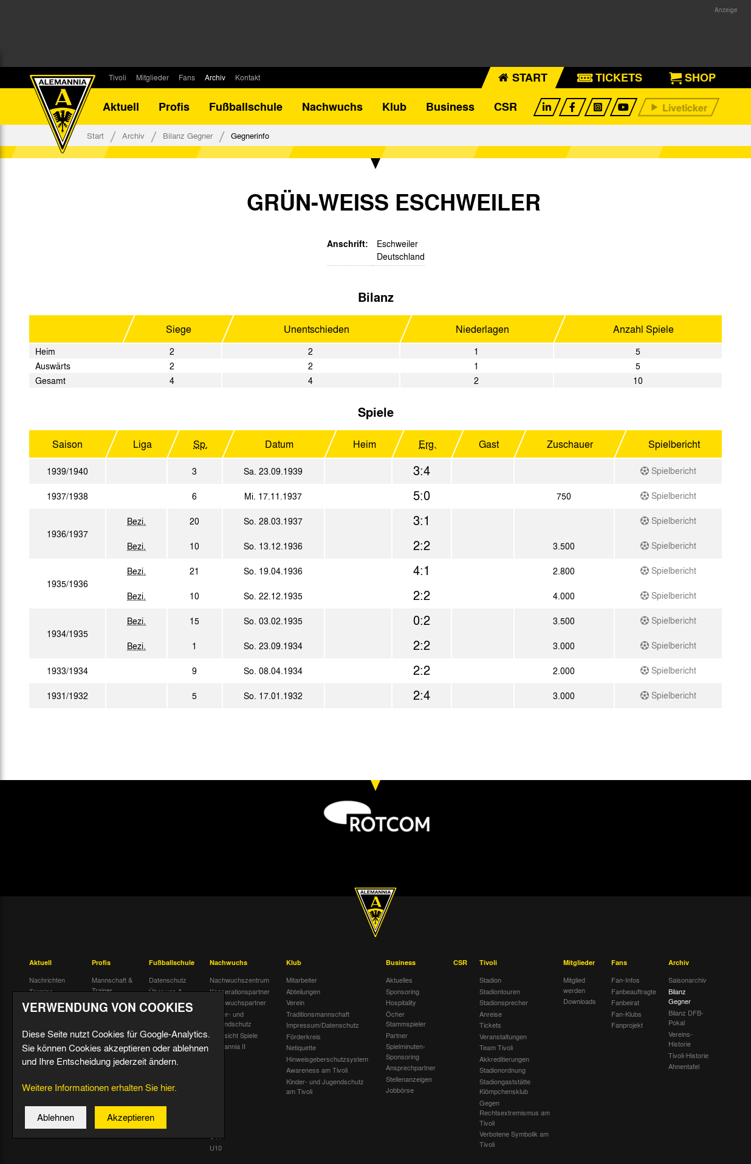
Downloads (579, 1001)
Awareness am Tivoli (317, 1070)
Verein (295, 1002)
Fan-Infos (625, 980)
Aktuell (121, 106)
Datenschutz (168, 980)
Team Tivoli (496, 1047)
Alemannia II (227, 1046)
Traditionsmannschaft (317, 1014)
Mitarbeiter (301, 980)
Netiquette (301, 1047)
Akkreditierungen (504, 1059)
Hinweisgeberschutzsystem (327, 1059)
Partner (397, 1035)
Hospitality (401, 1002)
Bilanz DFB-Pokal (686, 1018)
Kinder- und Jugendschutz (231, 1019)
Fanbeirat (625, 1002)
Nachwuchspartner (238, 1002)
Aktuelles (399, 980)
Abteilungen (303, 991)
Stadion (490, 980)
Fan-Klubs (626, 1014)
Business (450, 106)
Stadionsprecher (503, 1002)
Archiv (215, 77)
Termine (41, 991)
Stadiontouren (499, 991)
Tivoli (117, 77)
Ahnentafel (683, 1066)
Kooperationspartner (240, 991)
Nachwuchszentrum (239, 980)
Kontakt (247, 77)
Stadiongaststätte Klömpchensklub (504, 1086)
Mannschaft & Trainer (112, 985)
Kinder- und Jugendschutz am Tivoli (325, 1086)
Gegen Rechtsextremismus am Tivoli (514, 1112)
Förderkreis (303, 1036)
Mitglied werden (574, 985)
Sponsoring (402, 991)
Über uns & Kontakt (165, 996)
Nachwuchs (332, 106)
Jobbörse (400, 1090)
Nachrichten (47, 980)
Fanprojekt (627, 1025)
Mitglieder (152, 77)
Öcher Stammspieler (406, 1019)
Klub (394, 106)
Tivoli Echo (45, 1002)
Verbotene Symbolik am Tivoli (514, 1139)
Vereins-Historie (680, 1039)
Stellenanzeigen (409, 1079)
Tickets (490, 1025)
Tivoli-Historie (688, 1055)
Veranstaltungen (503, 1036)
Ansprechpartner (411, 1067)
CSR (505, 106)
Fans (187, 77)
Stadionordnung (502, 1070)
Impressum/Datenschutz (322, 1025)
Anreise (490, 1014)
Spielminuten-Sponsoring (405, 1051)
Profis (174, 106)
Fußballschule (246, 106)
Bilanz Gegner (188, 135)
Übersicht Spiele (234, 1035)
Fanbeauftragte (633, 991)
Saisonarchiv (687, 980)
